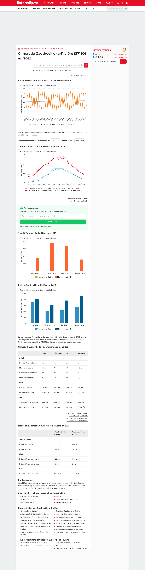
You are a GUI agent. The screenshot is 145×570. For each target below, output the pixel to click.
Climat (86, 8)
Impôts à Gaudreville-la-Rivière (68, 514)
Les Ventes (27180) (27, 502)
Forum (78, 8)
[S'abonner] (110, 61)
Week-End (98, 57)
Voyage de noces (65, 8)
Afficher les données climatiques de (34, 141)
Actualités (49, 3)
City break (36, 8)
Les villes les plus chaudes (78, 198)
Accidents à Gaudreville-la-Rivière (69, 517)
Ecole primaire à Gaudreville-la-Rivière (71, 523)
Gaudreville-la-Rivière (54, 49)
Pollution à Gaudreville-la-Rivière (32, 520)
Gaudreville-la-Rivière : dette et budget (71, 520)
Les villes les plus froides (78, 201)
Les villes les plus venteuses (77, 421)
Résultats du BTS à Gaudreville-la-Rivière (71, 548)
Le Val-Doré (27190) (27, 499)
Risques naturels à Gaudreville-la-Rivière (35, 523)
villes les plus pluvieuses (71, 342)
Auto (98, 3)
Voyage (96, 54)
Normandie (34, 49)
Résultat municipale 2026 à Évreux (33, 543)
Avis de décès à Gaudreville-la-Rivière (34, 514)
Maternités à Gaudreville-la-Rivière (69, 530)
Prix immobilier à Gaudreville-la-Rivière (71, 533)
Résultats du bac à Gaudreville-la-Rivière (35, 546)
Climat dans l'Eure (63, 502)
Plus (109, 3)
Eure (42, 49)
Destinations (23, 8)
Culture (75, 3)
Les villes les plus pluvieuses (77, 418)
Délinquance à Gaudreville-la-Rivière (34, 517)
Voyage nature (49, 8)
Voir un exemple (120, 54)
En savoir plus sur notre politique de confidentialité (35, 226)
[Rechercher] (117, 8)
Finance (87, 3)
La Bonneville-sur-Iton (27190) (67, 499)
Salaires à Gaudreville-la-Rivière (68, 511)
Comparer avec (67, 141)
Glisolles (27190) (62, 496)
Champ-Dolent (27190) (29, 496)
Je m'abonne (51, 222)
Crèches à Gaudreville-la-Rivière (68, 527)
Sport (63, 3)
